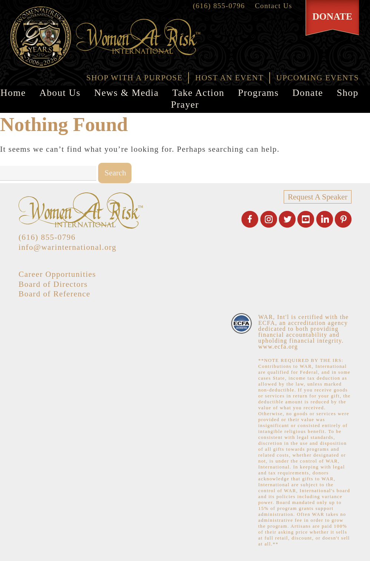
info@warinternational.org (67, 247)
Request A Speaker (317, 196)
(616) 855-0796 (219, 6)
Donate (307, 92)
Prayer (185, 104)
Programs (258, 92)
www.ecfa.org (278, 346)
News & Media (126, 92)
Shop (348, 92)
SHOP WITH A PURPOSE (134, 77)
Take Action (198, 92)
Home (13, 92)
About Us (60, 92)
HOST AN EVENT (229, 77)
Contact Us (273, 6)
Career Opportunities (57, 274)
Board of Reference (54, 293)
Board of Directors (53, 284)
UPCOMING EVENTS (317, 77)
